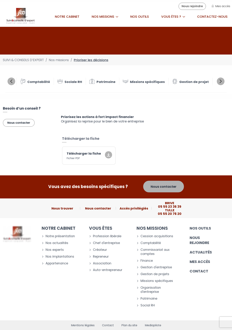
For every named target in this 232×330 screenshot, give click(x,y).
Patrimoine (148, 299)
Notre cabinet (67, 16)
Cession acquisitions (156, 236)
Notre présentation (60, 236)
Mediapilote (153, 325)
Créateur (100, 250)
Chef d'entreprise (106, 243)
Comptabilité (150, 243)
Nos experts (55, 250)
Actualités (201, 252)
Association (102, 263)
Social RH (147, 305)
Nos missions (105, 16)
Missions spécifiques (156, 281)
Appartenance (57, 263)
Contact (199, 271)
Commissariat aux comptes (154, 252)
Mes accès (200, 261)
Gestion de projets (154, 274)
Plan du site (129, 325)
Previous (11, 81)
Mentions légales (83, 325)
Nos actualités (57, 243)
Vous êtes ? (173, 16)
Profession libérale (107, 236)
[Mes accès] (220, 6)
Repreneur (101, 257)
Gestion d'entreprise (156, 267)
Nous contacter (18, 123)
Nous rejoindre (199, 240)
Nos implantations (60, 257)
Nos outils (139, 16)
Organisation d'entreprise (150, 290)
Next (220, 81)
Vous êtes (100, 228)
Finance (146, 261)
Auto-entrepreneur (107, 270)
